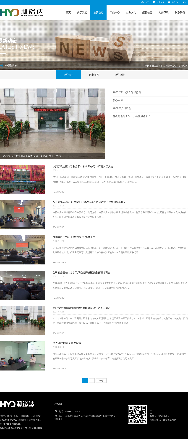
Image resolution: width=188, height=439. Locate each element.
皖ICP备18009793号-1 (11, 428)
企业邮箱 (160, 2)
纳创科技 (38, 428)
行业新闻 (94, 74)
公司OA (175, 2)
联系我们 (180, 12)
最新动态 (98, 12)
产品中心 (115, 12)
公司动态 (182, 65)
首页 (147, 2)
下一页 (101, 380)
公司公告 (120, 74)
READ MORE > (59, 192)
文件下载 (164, 12)
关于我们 (82, 12)
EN (184, 2)
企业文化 (131, 12)
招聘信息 (147, 12)
